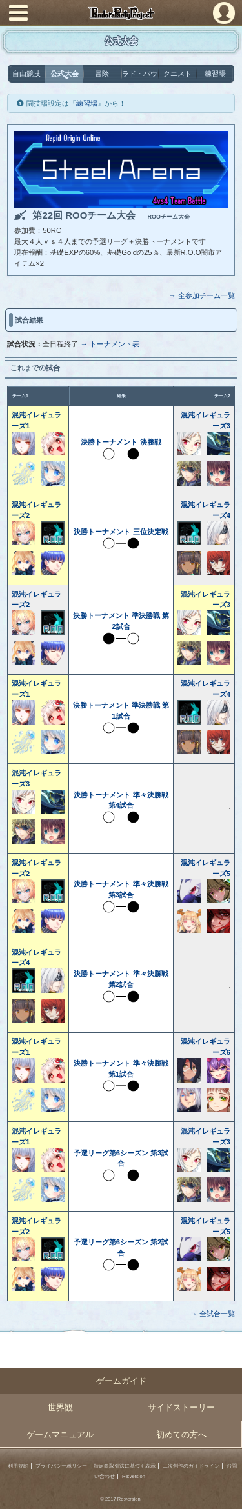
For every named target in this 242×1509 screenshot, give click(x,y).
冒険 (102, 73)
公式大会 (64, 73)
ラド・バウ (139, 73)
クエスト (177, 73)
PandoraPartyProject (121, 13)
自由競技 (26, 73)
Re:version (133, 1476)
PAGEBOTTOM (227, 1493)
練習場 (215, 73)
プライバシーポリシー (61, 1466)
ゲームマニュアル (60, 1434)
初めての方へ (181, 1434)
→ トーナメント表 (109, 344)
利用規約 (18, 1466)
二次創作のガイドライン (191, 1466)
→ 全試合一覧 (212, 1313)
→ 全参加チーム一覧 (201, 295)
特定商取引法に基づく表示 (125, 1466)
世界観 (60, 1407)
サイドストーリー (181, 1407)
